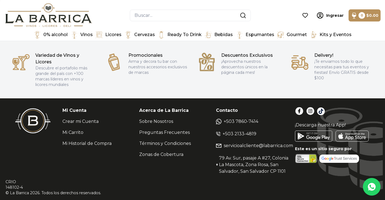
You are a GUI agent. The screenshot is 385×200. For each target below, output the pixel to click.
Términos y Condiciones (165, 143)
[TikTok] (321, 111)
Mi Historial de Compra (87, 143)
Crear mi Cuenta (80, 121)
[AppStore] (352, 136)
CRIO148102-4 (14, 184)
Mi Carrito (72, 132)
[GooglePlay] (313, 136)
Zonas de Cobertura (161, 154)
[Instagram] (310, 111)
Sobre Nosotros (156, 121)
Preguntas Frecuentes (164, 132)
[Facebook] (299, 111)
